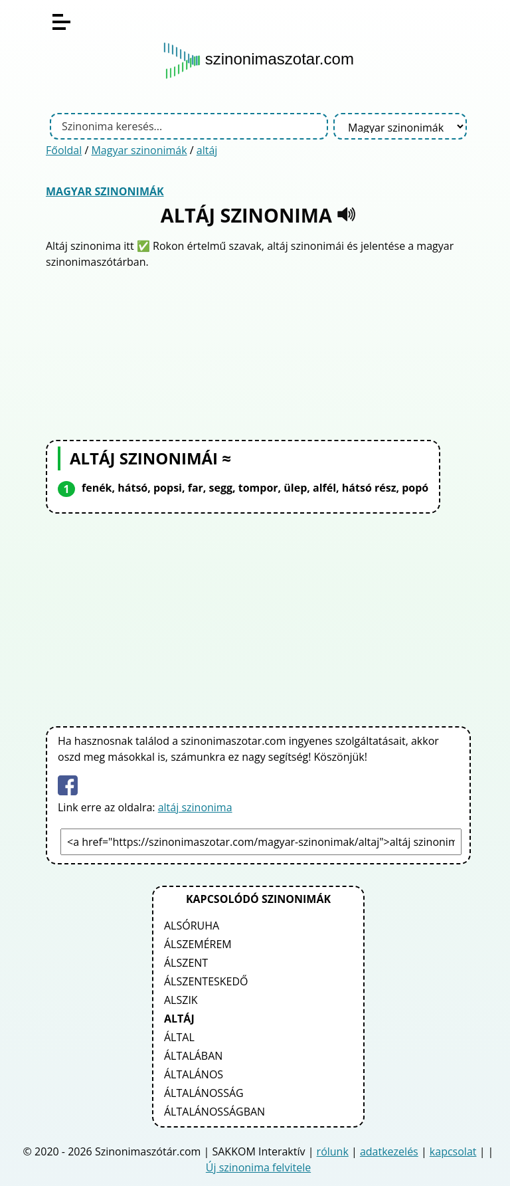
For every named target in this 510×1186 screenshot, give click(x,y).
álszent (186, 962)
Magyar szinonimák (139, 150)
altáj (207, 150)
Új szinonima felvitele (258, 1167)
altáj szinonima (195, 807)
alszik (181, 1000)
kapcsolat (453, 1151)
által (179, 1037)
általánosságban (214, 1111)
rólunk (333, 1151)
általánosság (204, 1093)
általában (193, 1055)
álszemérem (198, 944)
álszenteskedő (206, 981)
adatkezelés (389, 1151)
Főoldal (64, 150)
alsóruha (191, 925)
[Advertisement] (258, 353)
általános (193, 1074)
